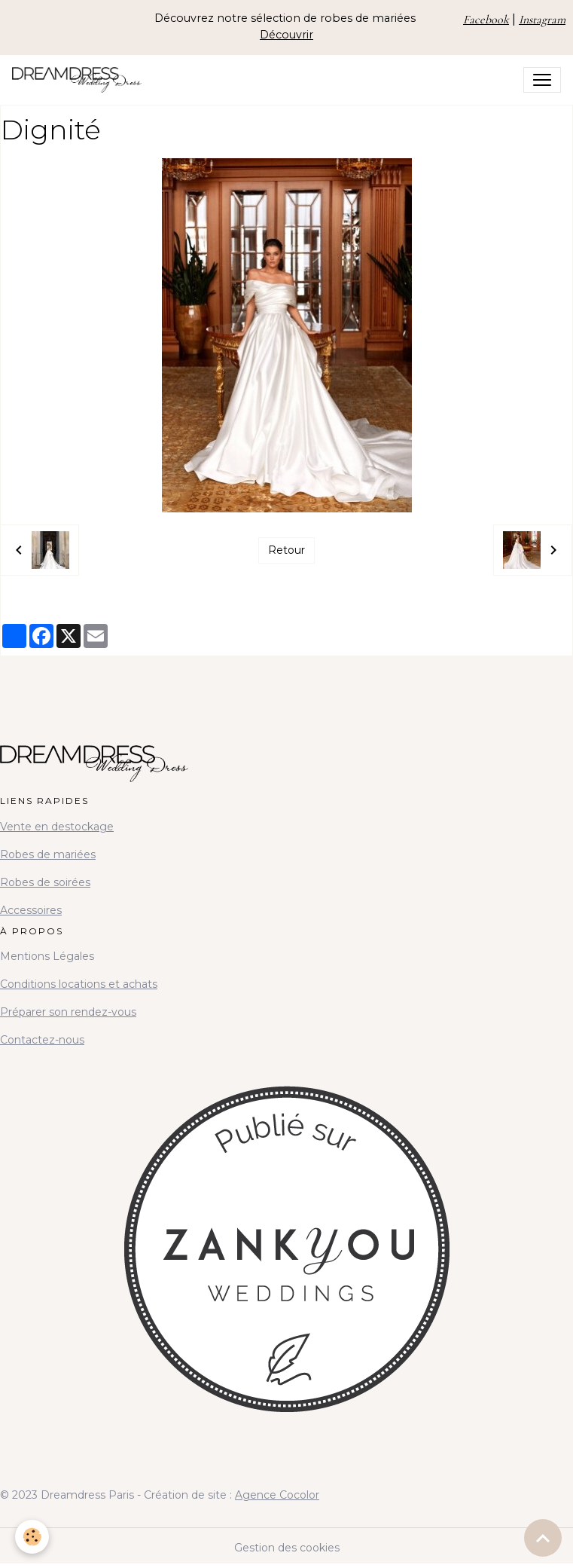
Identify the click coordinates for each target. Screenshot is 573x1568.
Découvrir (286, 34)
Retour (286, 550)
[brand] (80, 80)
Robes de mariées (48, 854)
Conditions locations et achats (78, 984)
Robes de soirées (45, 882)
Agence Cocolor (277, 1495)
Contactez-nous (42, 1040)
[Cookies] (32, 1537)
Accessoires (31, 910)
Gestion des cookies (287, 1547)
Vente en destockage (57, 826)
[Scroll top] (543, 1538)
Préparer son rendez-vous (68, 1012)
